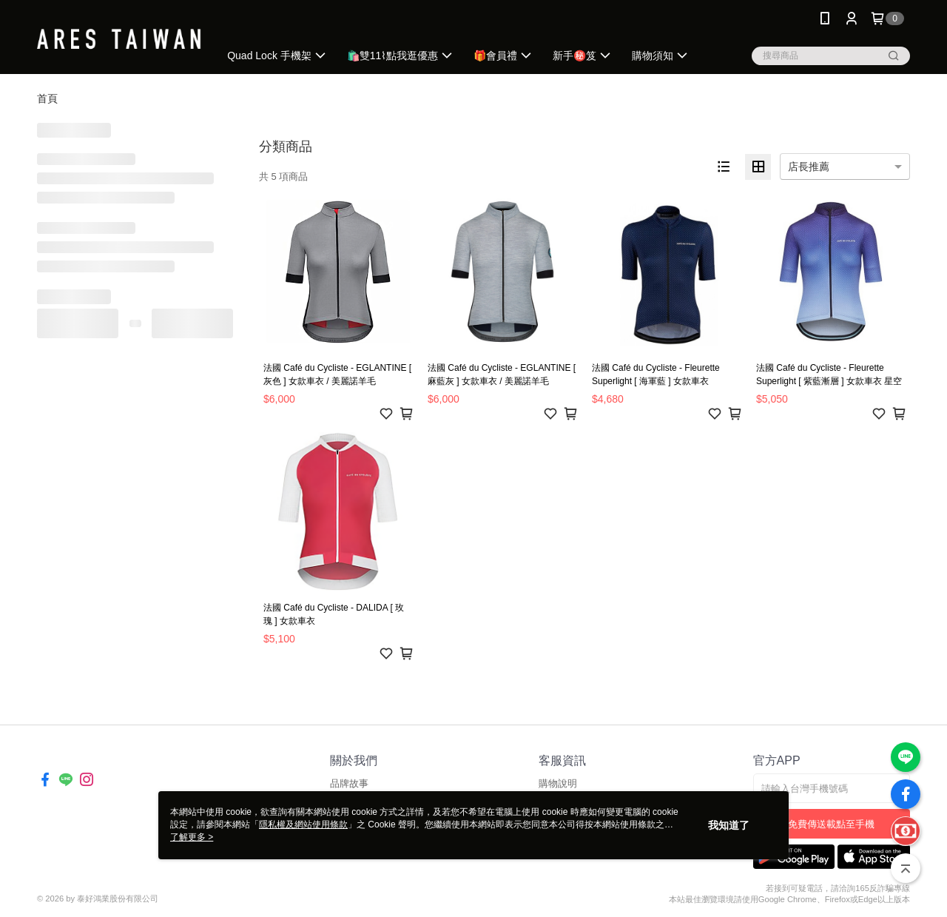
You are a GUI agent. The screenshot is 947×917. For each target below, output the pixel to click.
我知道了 (728, 825)
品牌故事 (349, 783)
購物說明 (558, 783)
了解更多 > (191, 837)
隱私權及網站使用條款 (303, 824)
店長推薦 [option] (808, 166)
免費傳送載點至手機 (831, 824)
